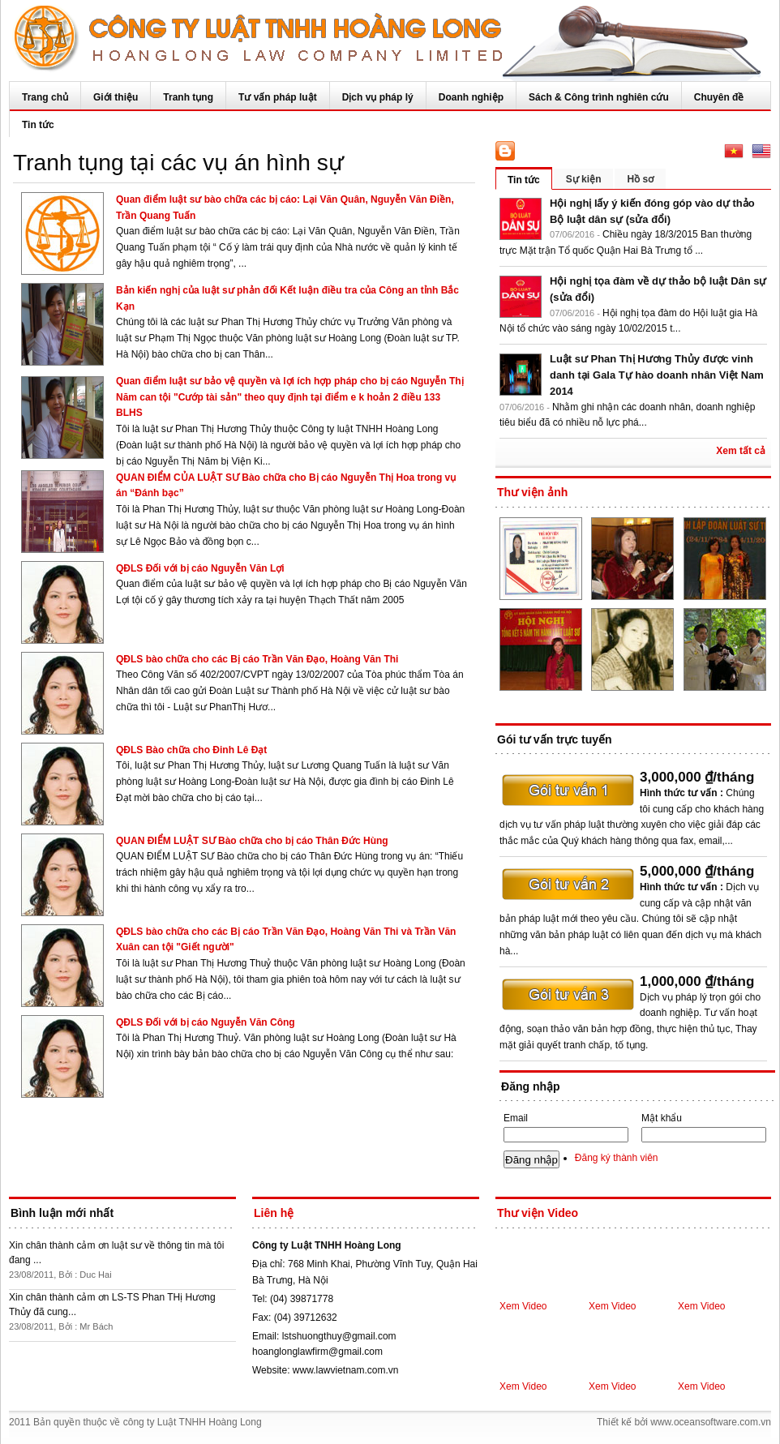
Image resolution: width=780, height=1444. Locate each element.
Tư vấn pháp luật (277, 97)
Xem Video (522, 1306)
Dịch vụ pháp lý (378, 97)
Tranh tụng (188, 97)
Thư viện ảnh (532, 492)
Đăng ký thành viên (616, 1157)
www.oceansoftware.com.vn (710, 1422)
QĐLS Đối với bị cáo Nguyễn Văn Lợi (200, 568)
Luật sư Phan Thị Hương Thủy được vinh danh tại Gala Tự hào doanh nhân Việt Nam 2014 (657, 375)
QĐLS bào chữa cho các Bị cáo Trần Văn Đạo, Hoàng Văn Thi (257, 659)
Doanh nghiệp (471, 97)
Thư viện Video (537, 1212)
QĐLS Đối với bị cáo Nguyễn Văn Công (205, 1022)
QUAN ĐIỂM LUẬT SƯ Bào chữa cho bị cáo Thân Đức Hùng (252, 840)
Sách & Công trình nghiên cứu (599, 97)
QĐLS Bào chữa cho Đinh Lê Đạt (191, 750)
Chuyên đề (719, 97)
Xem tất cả (740, 450)
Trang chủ (45, 97)
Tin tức (38, 125)
